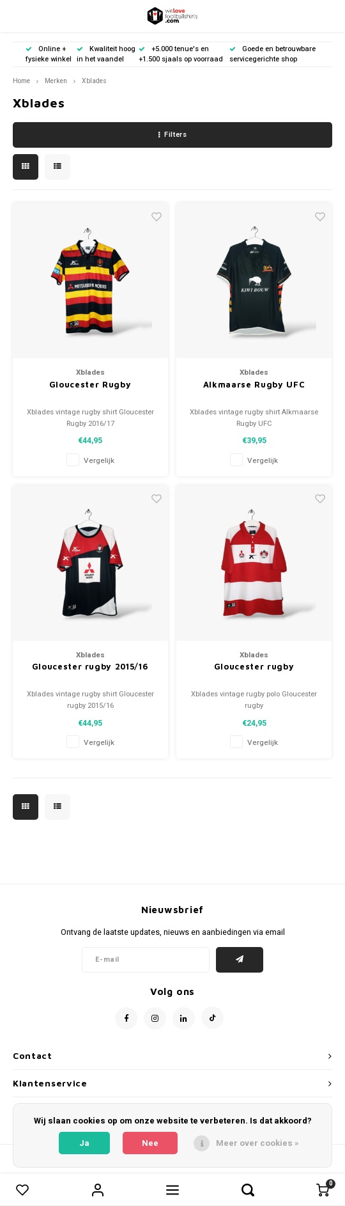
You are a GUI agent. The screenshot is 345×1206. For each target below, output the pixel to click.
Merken (56, 81)
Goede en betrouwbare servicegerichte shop (272, 54)
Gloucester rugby (254, 666)
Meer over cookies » (257, 1143)
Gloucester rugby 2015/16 (90, 666)
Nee (150, 1143)
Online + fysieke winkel (49, 54)
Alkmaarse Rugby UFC (254, 384)
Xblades (94, 81)
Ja (84, 1143)
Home (21, 81)
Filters (172, 134)
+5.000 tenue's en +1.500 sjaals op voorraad (181, 54)
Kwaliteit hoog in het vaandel (106, 54)
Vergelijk (99, 460)
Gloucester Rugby (90, 384)
